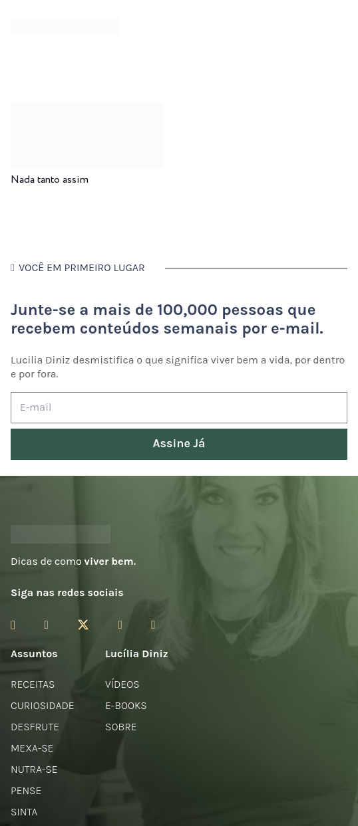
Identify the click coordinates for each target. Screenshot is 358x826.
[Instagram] (13, 625)
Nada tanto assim (50, 179)
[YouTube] (120, 625)
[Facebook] (46, 625)
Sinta (24, 811)
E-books (126, 705)
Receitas (33, 684)
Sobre (121, 726)
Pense (26, 790)
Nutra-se (34, 769)
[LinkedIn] (153, 625)
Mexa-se (32, 748)
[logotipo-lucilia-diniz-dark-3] (65, 27)
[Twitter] (83, 625)
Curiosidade (43, 705)
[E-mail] (179, 407)
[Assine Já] (179, 444)
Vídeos (122, 684)
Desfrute (35, 726)
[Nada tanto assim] (87, 112)
